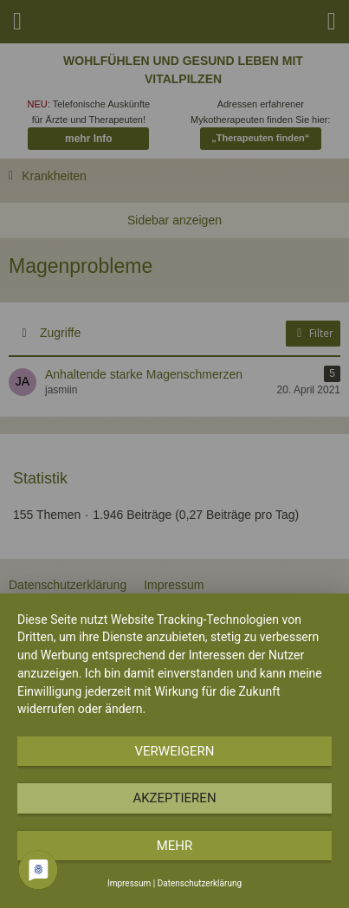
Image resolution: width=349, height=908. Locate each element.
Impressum (129, 883)
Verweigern (175, 751)
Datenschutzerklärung (200, 883)
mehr (175, 845)
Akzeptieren (174, 798)
